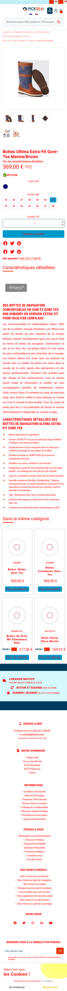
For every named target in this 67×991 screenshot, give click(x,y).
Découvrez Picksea (34, 839)
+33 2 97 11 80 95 (30, 258)
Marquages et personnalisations (35, 836)
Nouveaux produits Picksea (34, 811)
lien (55, 412)
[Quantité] (33, 223)
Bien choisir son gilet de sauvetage (35, 903)
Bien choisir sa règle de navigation (34, 880)
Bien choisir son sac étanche (35, 876)
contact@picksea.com (33, 734)
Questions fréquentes (34, 847)
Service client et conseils (35, 803)
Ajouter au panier (33, 234)
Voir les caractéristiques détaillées (23, 161)
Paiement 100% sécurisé (35, 799)
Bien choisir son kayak (35, 884)
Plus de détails (17, 589)
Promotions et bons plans (34, 815)
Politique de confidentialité (34, 807)
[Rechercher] (33, 22)
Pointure (33, 194)
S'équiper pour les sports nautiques (34, 888)
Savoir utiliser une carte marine (34, 892)
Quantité (33, 216)
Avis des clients (34, 859)
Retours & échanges (34, 795)
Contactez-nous (34, 855)
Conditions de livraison (34, 791)
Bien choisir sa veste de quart (34, 899)
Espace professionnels (35, 819)
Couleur (33, 181)
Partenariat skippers (34, 851)
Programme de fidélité (35, 843)
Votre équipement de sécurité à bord (35, 896)
